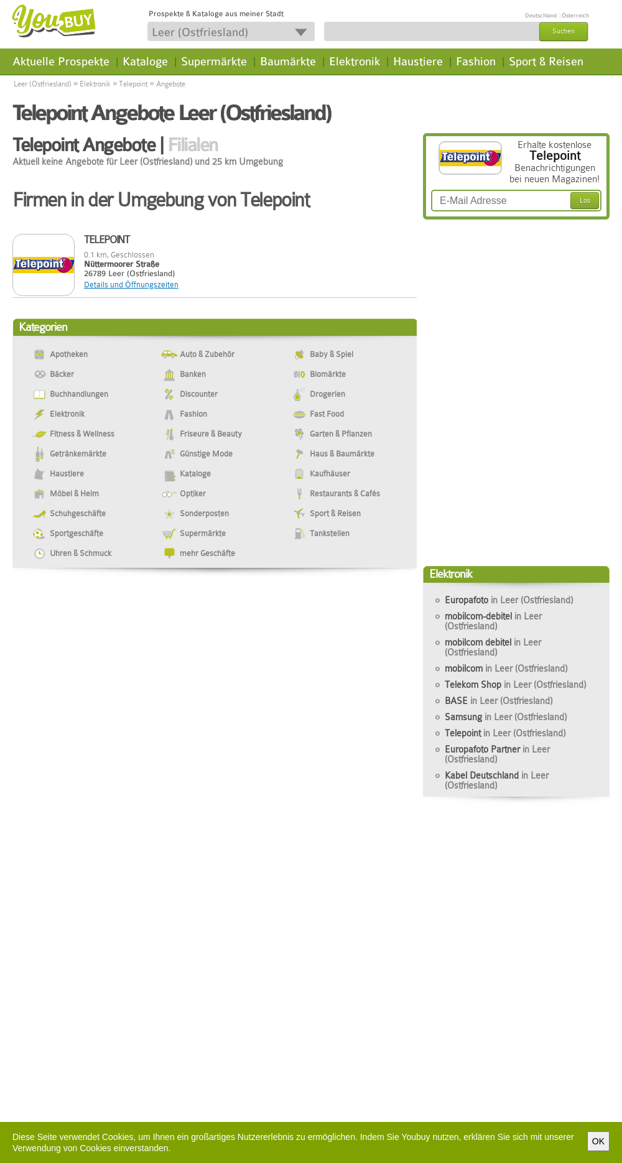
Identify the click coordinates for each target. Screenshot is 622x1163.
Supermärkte (214, 61)
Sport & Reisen (546, 61)
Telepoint (133, 84)
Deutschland (541, 15)
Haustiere (418, 61)
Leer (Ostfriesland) (43, 84)
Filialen (192, 144)
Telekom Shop (515, 685)
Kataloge (145, 61)
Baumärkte (288, 61)
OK (598, 1141)
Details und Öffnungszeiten (131, 284)
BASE (498, 701)
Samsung (506, 717)
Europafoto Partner (497, 754)
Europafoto (509, 600)
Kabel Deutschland (497, 780)
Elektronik (354, 61)
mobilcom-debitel (493, 621)
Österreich (575, 15)
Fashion (476, 61)
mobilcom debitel (493, 647)
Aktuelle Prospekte (60, 61)
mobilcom (506, 669)
